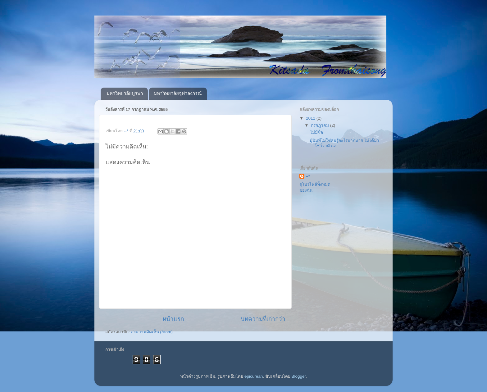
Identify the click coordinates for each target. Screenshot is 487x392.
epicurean (253, 376)
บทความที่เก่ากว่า (263, 319)
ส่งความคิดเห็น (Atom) (152, 332)
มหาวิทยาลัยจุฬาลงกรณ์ (178, 93)
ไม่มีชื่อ (316, 132)
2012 (311, 118)
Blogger (299, 376)
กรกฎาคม (320, 125)
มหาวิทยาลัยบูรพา (125, 93)
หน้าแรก (173, 319)
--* (308, 176)
